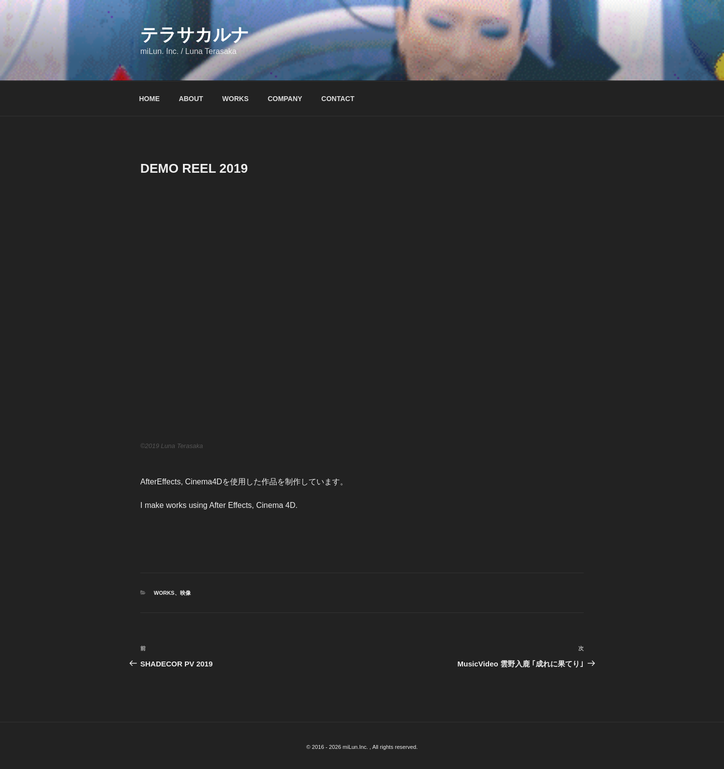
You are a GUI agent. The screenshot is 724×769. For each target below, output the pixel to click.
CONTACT (337, 99)
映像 (185, 593)
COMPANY (285, 99)
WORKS (235, 99)
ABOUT (191, 99)
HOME (149, 99)
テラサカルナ (194, 35)
